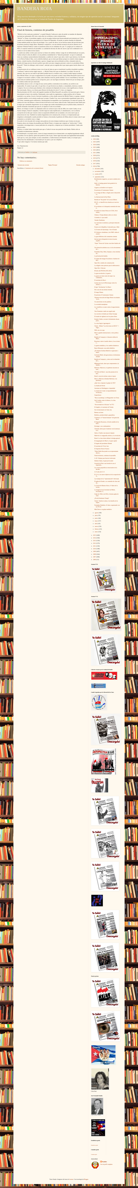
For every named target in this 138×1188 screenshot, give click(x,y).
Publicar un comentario (26, 161)
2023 (94, 147)
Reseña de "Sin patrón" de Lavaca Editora (105, 199)
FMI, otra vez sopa (99, 330)
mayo (96, 521)
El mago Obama (98, 292)
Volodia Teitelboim (99, 220)
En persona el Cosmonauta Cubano (103, 190)
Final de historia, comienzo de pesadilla (105, 455)
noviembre (98, 171)
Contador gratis (94, 1154)
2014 (94, 538)
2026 (94, 139)
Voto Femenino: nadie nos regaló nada (104, 311)
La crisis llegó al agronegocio (102, 323)
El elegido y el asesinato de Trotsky (103, 407)
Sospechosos (97, 395)
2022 (94, 150)
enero (96, 531)
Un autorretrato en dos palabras (102, 302)
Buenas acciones (98, 412)
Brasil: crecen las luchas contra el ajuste (105, 376)
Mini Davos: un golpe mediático (103, 509)
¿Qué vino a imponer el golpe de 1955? (104, 383)
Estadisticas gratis (94, 1145)
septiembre (98, 177)
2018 (94, 161)
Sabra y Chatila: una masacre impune (104, 433)
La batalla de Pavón (99, 385)
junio (96, 518)
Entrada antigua (80, 165)
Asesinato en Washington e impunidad (104, 388)
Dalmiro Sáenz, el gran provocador (103, 461)
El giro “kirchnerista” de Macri (102, 287)
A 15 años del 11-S (99, 472)
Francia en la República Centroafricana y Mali (106, 227)
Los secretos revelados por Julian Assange (105, 314)
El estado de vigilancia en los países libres (105, 316)
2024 (94, 144)
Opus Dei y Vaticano (100, 268)
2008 (94, 554)
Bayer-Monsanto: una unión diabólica (104, 348)
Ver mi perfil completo (106, 1164)
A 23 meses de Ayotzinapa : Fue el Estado (105, 229)
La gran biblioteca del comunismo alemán (105, 236)
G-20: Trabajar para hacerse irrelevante (104, 458)
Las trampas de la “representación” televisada (106, 478)
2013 (94, 540)
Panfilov (104, 1161)
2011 (94, 546)
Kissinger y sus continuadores (102, 426)
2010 (94, 548)
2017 (94, 163)
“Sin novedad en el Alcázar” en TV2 (104, 404)
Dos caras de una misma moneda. (103, 289)
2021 (94, 152)
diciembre (97, 168)
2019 (94, 158)
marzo (96, 526)
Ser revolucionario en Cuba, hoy (103, 410)
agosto (97, 512)
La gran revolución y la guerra (102, 273)
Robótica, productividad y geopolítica (104, 415)
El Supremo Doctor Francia (101, 448)
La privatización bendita (100, 256)
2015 (94, 535)
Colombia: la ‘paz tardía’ (101, 217)
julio (96, 515)
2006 (94, 559)
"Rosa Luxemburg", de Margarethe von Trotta (106, 397)
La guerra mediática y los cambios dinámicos (106, 345)
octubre (97, 174)
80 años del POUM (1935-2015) (103, 271)
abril (96, 523)
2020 (94, 155)
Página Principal (52, 165)
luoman (71, 1179)
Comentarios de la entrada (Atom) (34, 168)
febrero (97, 529)
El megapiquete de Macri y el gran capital (105, 441)
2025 (94, 142)
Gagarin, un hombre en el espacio (103, 187)
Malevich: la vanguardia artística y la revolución (107, 435)
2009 (94, 551)
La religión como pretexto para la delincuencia (106, 265)
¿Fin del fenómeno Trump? (101, 498)
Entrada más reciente (23, 165)
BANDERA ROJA (34, 8)
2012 (94, 543)
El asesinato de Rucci (100, 280)
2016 (94, 166)
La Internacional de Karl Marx (102, 197)
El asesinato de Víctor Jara (101, 446)
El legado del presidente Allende (103, 443)
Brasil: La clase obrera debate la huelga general (107, 438)
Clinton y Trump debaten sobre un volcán (105, 215)
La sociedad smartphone (100, 304)
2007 (94, 557)
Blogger (86, 1179)
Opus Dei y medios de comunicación (104, 263)
